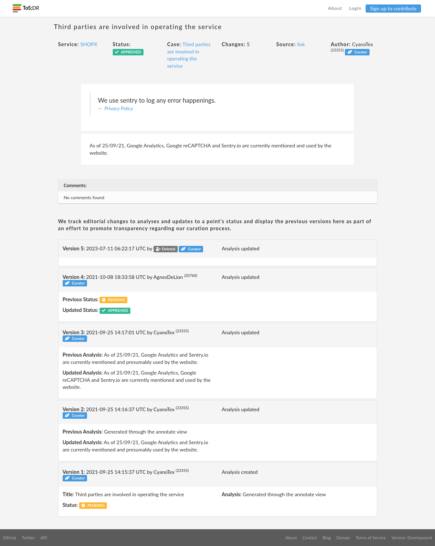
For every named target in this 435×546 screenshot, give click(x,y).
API (43, 537)
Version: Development (411, 537)
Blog (327, 537)
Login (355, 8)
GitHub (9, 537)
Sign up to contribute (393, 8)
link (301, 44)
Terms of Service (371, 537)
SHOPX (88, 44)
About (335, 8)
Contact (309, 537)
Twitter (28, 537)
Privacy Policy (119, 108)
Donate (343, 537)
